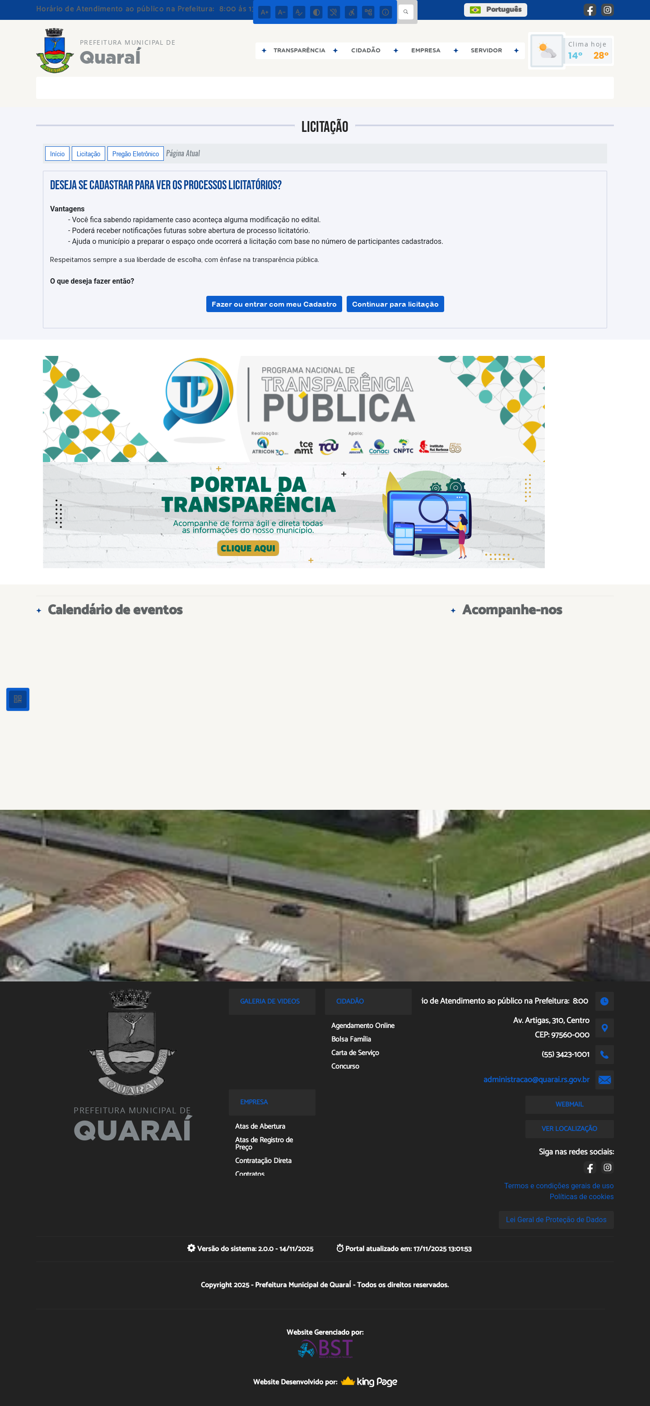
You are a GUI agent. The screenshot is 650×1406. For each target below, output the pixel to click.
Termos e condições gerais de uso (559, 1186)
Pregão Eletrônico (135, 153)
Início (57, 153)
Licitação (88, 153)
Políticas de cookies (582, 1196)
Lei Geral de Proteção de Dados (556, 1219)
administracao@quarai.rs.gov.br (536, 1080)
